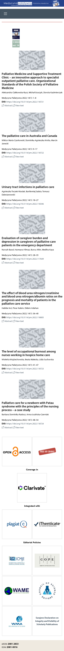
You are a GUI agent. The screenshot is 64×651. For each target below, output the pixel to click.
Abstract (7, 105)
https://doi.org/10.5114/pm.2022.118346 (25, 204)
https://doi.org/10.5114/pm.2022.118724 (25, 423)
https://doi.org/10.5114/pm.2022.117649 (25, 259)
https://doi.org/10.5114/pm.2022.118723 (25, 368)
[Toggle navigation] (5, 13)
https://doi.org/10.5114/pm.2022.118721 (25, 102)
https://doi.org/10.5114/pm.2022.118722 (25, 152)
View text (18, 105)
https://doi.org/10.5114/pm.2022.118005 (25, 317)
